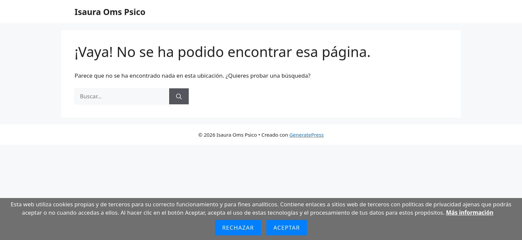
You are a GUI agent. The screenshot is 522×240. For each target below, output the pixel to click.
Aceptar (286, 227)
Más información (469, 212)
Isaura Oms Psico (110, 11)
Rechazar (238, 227)
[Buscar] (179, 96)
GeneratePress (306, 134)
